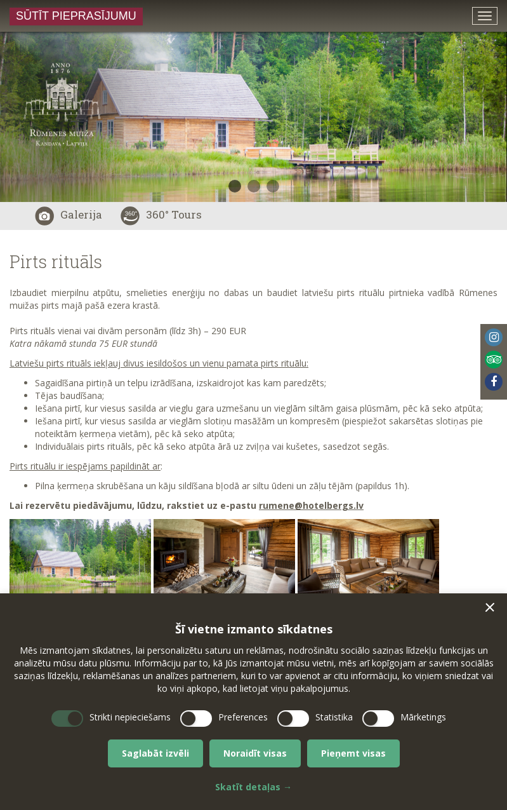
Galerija (68, 214)
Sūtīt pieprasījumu (76, 16)
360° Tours (161, 214)
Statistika (334, 717)
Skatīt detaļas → (253, 787)
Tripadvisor (494, 359)
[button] (489, 607)
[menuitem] (494, 339)
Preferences (243, 717)
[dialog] (253, 701)
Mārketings (423, 717)
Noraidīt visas (255, 753)
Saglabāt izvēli (155, 753)
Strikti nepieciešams (130, 717)
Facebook (494, 382)
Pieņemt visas (353, 753)
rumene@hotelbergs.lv (311, 505)
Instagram (494, 337)
